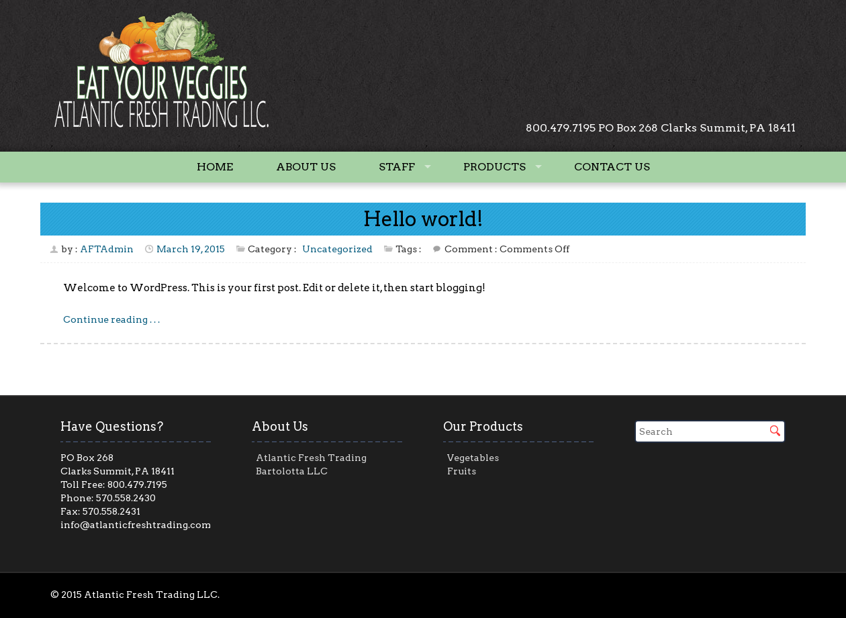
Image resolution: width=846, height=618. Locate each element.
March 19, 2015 (190, 249)
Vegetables (473, 457)
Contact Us (612, 166)
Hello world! (423, 219)
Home (215, 166)
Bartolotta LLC (292, 471)
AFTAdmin (107, 249)
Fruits (461, 471)
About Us (306, 166)
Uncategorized (337, 249)
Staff (397, 166)
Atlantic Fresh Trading (311, 457)
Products (494, 166)
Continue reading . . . (111, 319)
